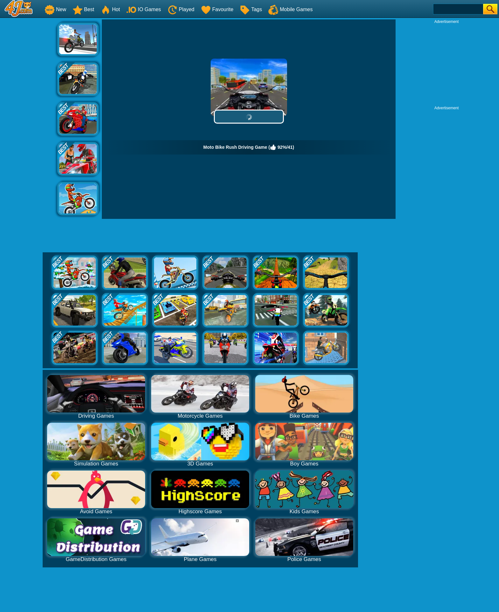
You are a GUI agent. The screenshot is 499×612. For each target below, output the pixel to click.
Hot (110, 9)
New (55, 9)
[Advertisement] (28, 115)
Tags (251, 9)
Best (83, 9)
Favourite (217, 9)
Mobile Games (290, 9)
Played (180, 9)
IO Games (143, 9)
